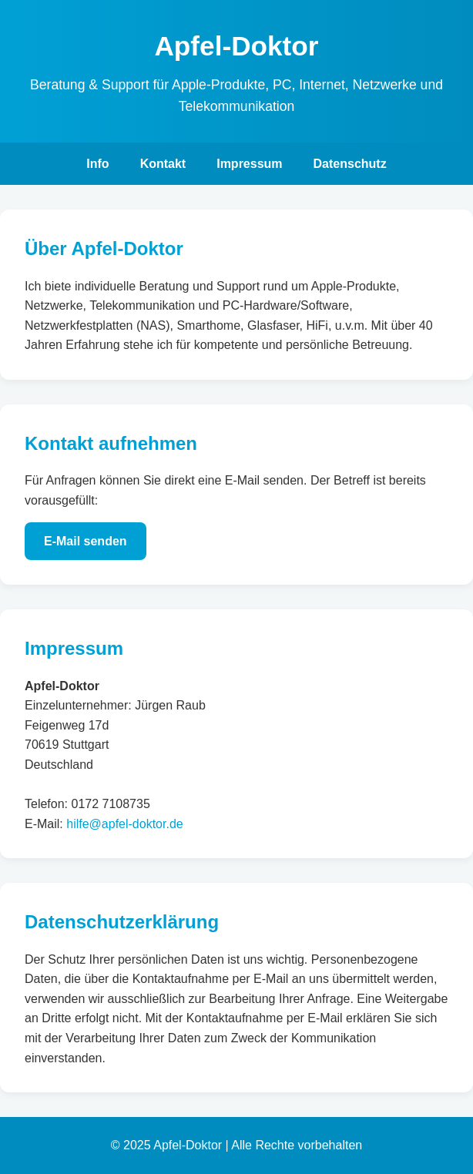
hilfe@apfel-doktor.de (124, 823)
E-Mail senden (85, 541)
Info (97, 163)
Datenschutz (350, 163)
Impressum (249, 163)
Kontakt (163, 163)
